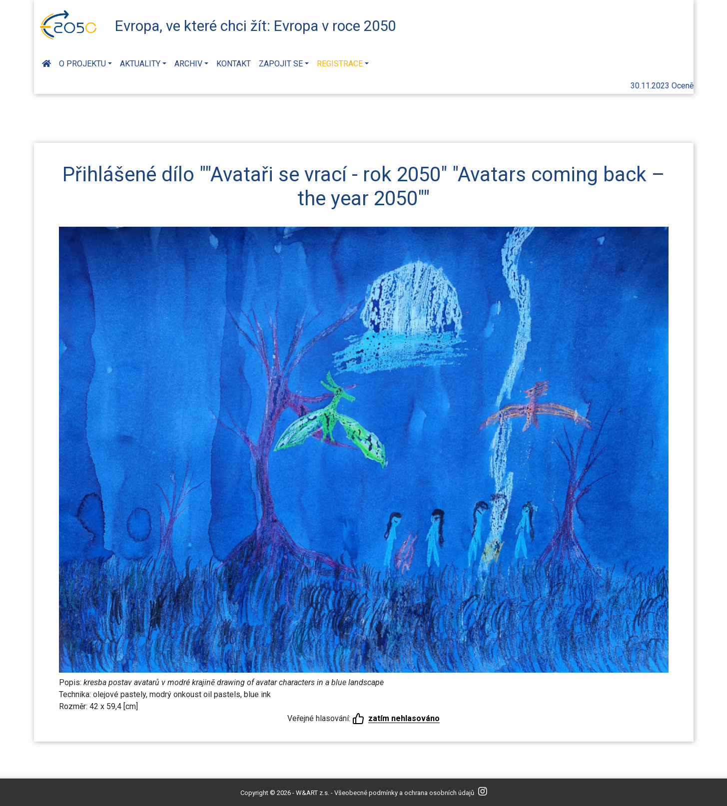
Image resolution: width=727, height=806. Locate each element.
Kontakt (233, 63)
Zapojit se (281, 63)
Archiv (188, 63)
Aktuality (140, 63)
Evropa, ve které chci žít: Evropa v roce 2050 (255, 25)
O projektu (82, 63)
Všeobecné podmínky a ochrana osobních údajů (404, 793)
